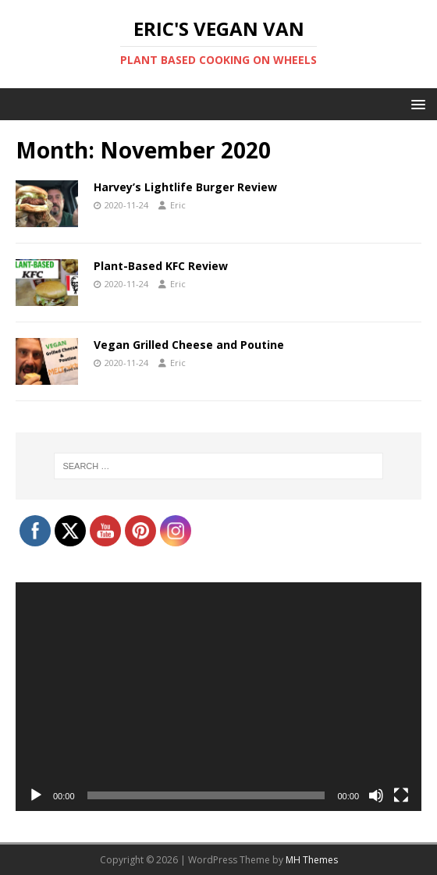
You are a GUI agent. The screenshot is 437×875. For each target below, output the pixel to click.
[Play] (36, 795)
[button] (415, 103)
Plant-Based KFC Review (161, 265)
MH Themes (312, 859)
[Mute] (376, 795)
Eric (178, 205)
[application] (218, 696)
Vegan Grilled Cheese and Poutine (189, 344)
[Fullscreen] (401, 795)
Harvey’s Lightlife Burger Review (185, 187)
